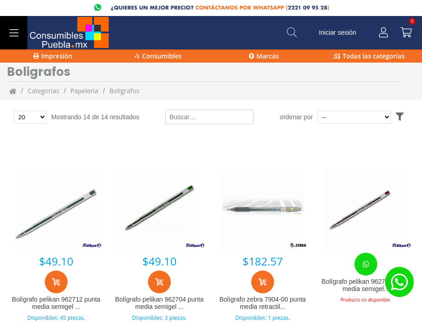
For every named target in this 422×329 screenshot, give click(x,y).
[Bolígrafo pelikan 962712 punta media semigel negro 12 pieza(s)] (56, 210)
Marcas (264, 56)
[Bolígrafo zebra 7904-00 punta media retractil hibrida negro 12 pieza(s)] (262, 210)
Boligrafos (124, 90)
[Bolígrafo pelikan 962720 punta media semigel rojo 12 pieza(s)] (365, 210)
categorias (43, 90)
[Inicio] (12, 91)
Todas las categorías (369, 56)
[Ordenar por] (354, 117)
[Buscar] (291, 32)
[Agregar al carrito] (56, 282)
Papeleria (84, 90)
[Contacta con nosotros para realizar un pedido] (365, 264)
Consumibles (158, 56)
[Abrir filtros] (399, 117)
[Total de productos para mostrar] (30, 117)
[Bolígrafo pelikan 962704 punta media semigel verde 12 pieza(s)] (159, 210)
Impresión (53, 56)
